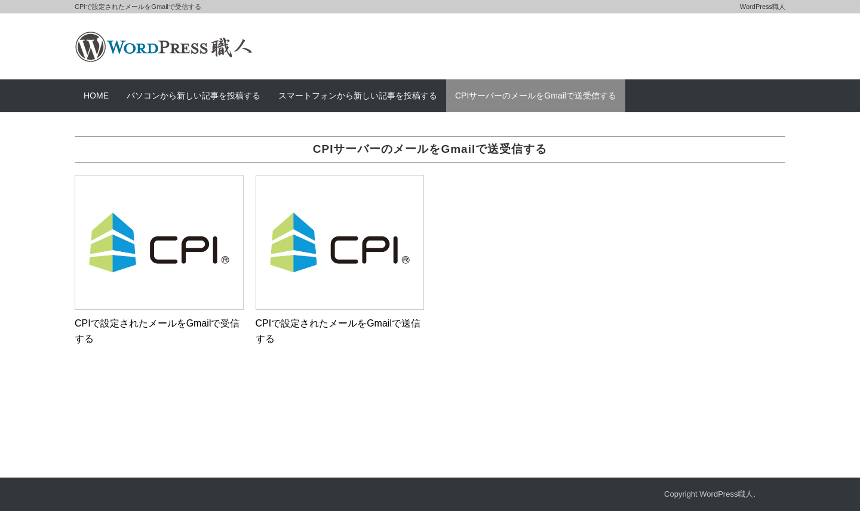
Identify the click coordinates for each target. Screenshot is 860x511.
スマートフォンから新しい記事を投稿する (357, 95)
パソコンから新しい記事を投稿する (193, 95)
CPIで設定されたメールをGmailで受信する (157, 331)
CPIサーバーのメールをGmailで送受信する (535, 95)
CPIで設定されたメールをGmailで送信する (338, 331)
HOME (96, 95)
